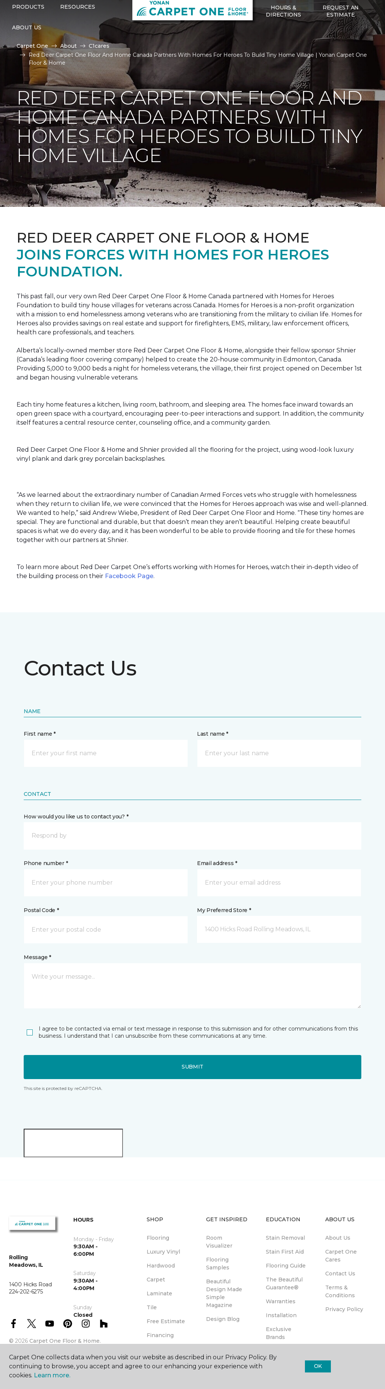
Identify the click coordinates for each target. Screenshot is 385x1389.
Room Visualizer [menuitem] (219, 1241)
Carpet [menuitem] (156, 1279)
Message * (37, 957)
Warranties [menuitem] (281, 1301)
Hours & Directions (283, 39)
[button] (260, 59)
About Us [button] (26, 55)
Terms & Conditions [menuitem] (340, 1291)
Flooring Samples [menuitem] (217, 1263)
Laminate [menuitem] (159, 1293)
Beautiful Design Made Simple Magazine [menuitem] (224, 1293)
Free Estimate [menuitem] (166, 1321)
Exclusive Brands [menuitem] (278, 1333)
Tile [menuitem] (152, 1307)
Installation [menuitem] (281, 1315)
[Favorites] (269, 59)
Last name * (212, 733)
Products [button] (28, 35)
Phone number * (46, 863)
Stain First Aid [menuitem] (285, 1251)
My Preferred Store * (224, 910)
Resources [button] (77, 35)
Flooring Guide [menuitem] (286, 1265)
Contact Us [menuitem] (340, 1273)
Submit (192, 1066)
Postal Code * (41, 910)
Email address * (217, 863)
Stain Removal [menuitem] (285, 1237)
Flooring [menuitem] (158, 1237)
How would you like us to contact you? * (76, 816)
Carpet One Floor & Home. (65, 1340)
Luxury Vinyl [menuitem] (163, 1251)
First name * (40, 733)
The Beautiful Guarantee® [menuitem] (284, 1283)
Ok (318, 1366)
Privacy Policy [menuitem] (344, 1309)
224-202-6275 (126, 13)
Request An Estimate (341, 39)
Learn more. (52, 1375)
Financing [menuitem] (160, 1335)
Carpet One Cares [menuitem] (341, 1255)
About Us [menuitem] (337, 1237)
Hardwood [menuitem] (161, 1265)
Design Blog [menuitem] (222, 1319)
